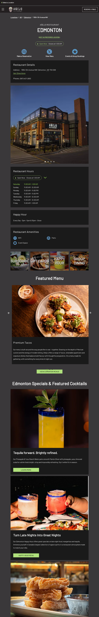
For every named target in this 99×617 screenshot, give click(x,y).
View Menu (49, 53)
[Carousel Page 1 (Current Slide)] (45, 161)
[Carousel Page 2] (48, 161)
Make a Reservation (24, 53)
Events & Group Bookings (74, 53)
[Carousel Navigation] (49, 126)
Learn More (26, 470)
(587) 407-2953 (25, 78)
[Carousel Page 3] (51, 161)
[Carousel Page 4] (53, 161)
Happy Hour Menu (26, 555)
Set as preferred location (49, 37)
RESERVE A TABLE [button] (90, 9)
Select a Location (7, 2)
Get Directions (19, 73)
